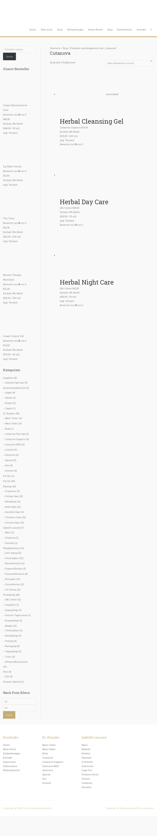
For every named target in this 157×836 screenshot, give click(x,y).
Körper (9, 400)
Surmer (86, 774)
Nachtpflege (12, 631)
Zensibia (10, 537)
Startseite (55, 48)
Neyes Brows (95, 29)
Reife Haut (11, 501)
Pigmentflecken (14, 562)
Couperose (11, 486)
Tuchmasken (12, 626)
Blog (109, 29)
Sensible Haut (13, 507)
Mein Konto (9, 744)
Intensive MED (13, 441)
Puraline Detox (90, 770)
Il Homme (87, 757)
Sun (7, 461)
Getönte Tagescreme (17, 607)
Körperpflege (12, 617)
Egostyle (86, 753)
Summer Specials (15, 381)
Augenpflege (12, 602)
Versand (13, 132)
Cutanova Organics (15, 436)
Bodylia (86, 748)
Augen (8, 390)
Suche (9, 56)
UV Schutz (11, 582)
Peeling (9, 637)
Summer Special (12, 676)
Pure (5, 667)
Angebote (8, 376)
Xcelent (9, 466)
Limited (9, 446)
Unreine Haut (12, 517)
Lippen (9, 405)
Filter (9, 710)
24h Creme (11, 592)
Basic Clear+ (12, 415)
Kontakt (141, 29)
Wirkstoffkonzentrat (16, 657)
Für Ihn (7, 471)
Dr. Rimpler (9, 411)
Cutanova (47, 753)
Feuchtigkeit (12, 551)
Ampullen (10, 597)
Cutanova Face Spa (15, 430)
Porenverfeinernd (15, 567)
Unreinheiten (12, 577)
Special (9, 456)
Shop (60, 29)
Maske (8, 622)
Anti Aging (11, 546)
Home (32, 29)
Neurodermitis (13, 557)
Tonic (8, 652)
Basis (8, 526)
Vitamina (10, 532)
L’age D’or (87, 765)
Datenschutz (10, 761)
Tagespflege (12, 647)
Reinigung (11, 642)
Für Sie (7, 476)
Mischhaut (11, 496)
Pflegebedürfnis (12, 542)
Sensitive (10, 451)
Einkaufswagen (11, 748)
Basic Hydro (12, 420)
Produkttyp (9, 587)
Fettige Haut (12, 491)
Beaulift (86, 744)
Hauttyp (7, 482)
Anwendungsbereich (14, 386)
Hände (8, 395)
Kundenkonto (124, 29)
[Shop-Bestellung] (129, 63)
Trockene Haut (13, 512)
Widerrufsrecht (11, 765)
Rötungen (10, 572)
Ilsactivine (87, 761)
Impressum (9, 757)
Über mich (46, 29)
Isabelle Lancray (12, 522)
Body (8, 425)
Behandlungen (75, 29)
